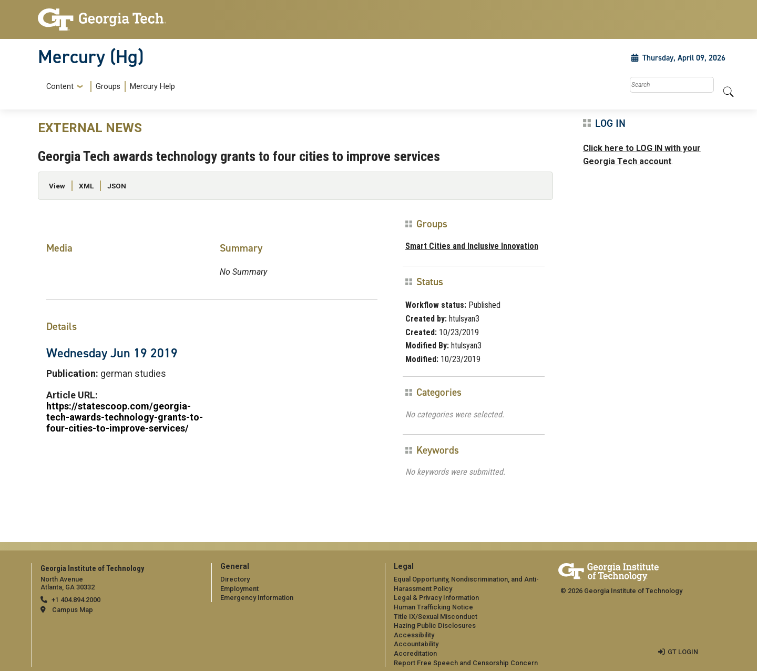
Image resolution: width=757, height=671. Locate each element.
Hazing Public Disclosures (435, 625)
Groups (108, 86)
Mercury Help (152, 86)
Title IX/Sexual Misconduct (435, 616)
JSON (116, 186)
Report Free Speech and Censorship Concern (466, 663)
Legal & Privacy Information (436, 598)
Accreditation (415, 653)
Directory (235, 579)
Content (60, 87)
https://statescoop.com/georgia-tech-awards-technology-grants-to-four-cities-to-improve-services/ (124, 417)
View (57, 186)
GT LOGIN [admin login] (683, 652)
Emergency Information (256, 598)
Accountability (416, 644)
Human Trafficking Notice (433, 607)
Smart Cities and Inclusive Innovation (471, 246)
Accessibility (414, 635)
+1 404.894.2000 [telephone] (76, 600)
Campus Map (72, 610)
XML (86, 186)
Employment (239, 589)
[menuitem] (108, 86)
